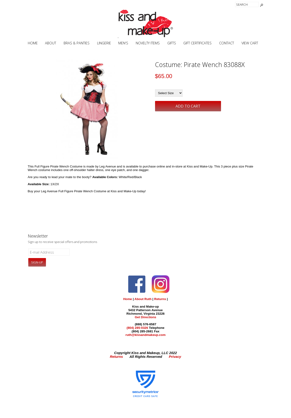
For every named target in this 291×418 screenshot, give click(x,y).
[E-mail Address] (49, 252)
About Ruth (143, 299)
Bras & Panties (77, 43)
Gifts (171, 43)
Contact (226, 43)
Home (33, 43)
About (50, 43)
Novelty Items (148, 43)
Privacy (175, 357)
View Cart (250, 43)
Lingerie (104, 43)
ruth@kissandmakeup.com (145, 335)
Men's (123, 43)
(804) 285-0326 (137, 328)
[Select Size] (169, 93)
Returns (160, 299)
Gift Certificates (197, 43)
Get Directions (145, 317)
